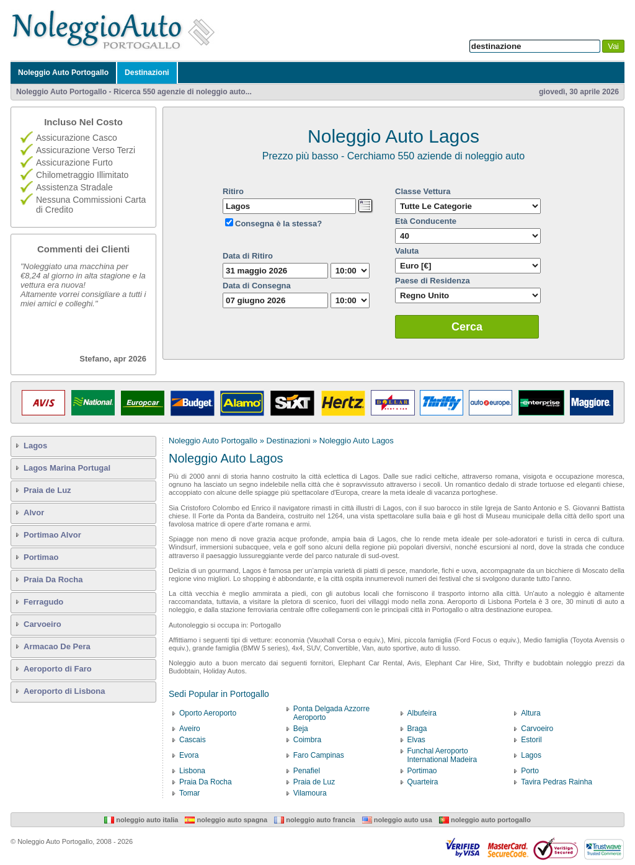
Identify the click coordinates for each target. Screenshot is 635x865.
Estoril (531, 739)
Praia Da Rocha (53, 579)
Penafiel (306, 770)
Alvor (34, 512)
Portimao (41, 557)
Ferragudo (43, 601)
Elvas (416, 739)
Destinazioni (147, 72)
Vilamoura (310, 793)
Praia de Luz (47, 490)
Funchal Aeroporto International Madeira (442, 755)
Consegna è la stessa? (278, 223)
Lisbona (192, 770)
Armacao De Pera (57, 646)
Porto (530, 770)
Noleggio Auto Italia (141, 819)
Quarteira (422, 782)
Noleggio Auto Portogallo (63, 72)
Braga (417, 728)
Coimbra (307, 739)
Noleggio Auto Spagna (226, 819)
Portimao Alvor (52, 534)
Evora (188, 755)
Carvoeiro (42, 624)
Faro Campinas (318, 755)
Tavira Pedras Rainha (556, 782)
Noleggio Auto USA (397, 819)
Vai (613, 46)
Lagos (35, 445)
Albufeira (422, 713)
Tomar (189, 793)
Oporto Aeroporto (207, 713)
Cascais (192, 739)
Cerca (466, 327)
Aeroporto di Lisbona (64, 691)
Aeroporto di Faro (58, 668)
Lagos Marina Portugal (67, 467)
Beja (300, 728)
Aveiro (189, 728)
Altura (530, 713)
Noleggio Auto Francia (314, 819)
